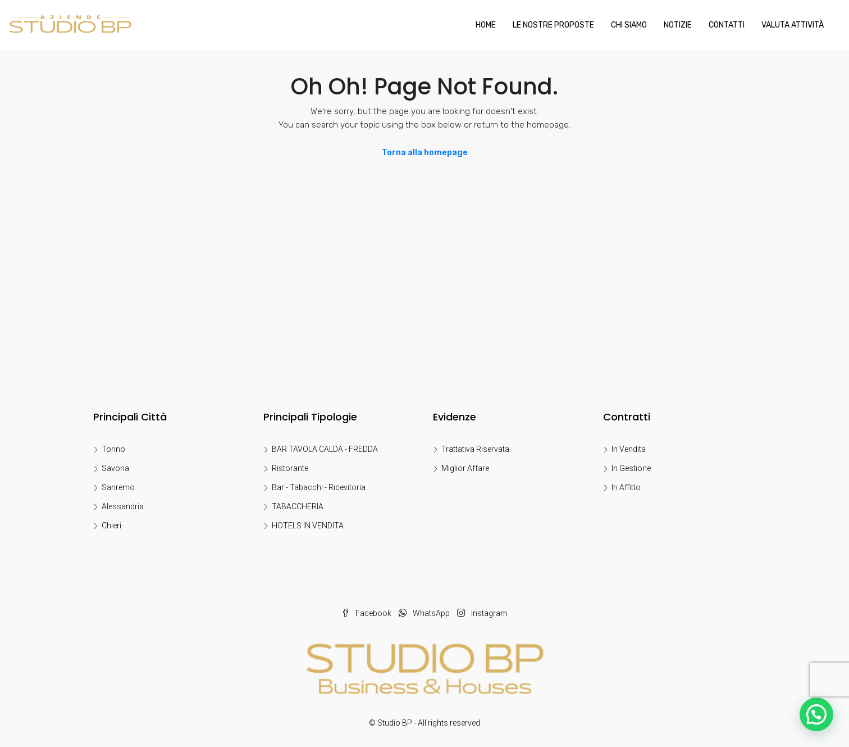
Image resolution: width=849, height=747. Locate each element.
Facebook (367, 613)
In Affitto (626, 487)
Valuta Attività (792, 25)
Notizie (678, 25)
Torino (113, 449)
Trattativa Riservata (475, 449)
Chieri (111, 525)
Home (486, 25)
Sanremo (118, 487)
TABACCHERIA (297, 506)
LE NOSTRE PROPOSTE (553, 25)
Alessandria (123, 506)
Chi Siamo (629, 25)
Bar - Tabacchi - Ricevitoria (319, 487)
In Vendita (628, 449)
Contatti (727, 25)
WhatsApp (425, 613)
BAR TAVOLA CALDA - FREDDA (325, 449)
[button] (816, 714)
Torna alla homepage (425, 152)
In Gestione (631, 468)
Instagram (482, 613)
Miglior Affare (465, 468)
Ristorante (290, 468)
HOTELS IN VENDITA (308, 525)
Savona (115, 468)
